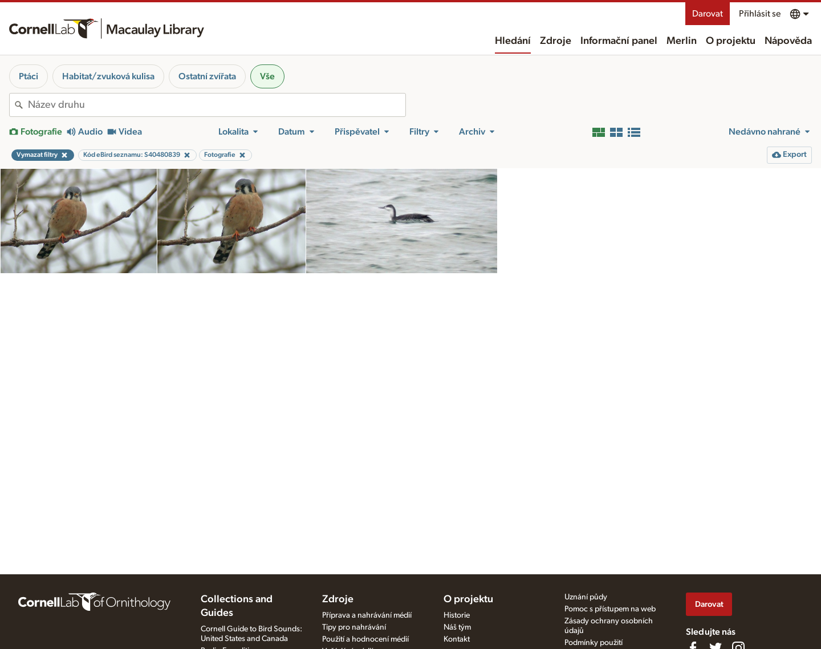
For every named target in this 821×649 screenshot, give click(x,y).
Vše (267, 76)
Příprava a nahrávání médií (367, 615)
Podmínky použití (593, 643)
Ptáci (28, 76)
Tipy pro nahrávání (354, 627)
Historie (457, 615)
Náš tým (457, 627)
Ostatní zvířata (207, 76)
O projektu (730, 41)
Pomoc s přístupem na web (610, 609)
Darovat (707, 13)
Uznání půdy (585, 597)
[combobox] (216, 105)
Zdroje (555, 41)
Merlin (681, 41)
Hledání (513, 41)
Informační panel (618, 41)
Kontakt (457, 639)
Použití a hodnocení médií (365, 639)
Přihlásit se (760, 13)
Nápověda (788, 41)
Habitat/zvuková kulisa (108, 76)
